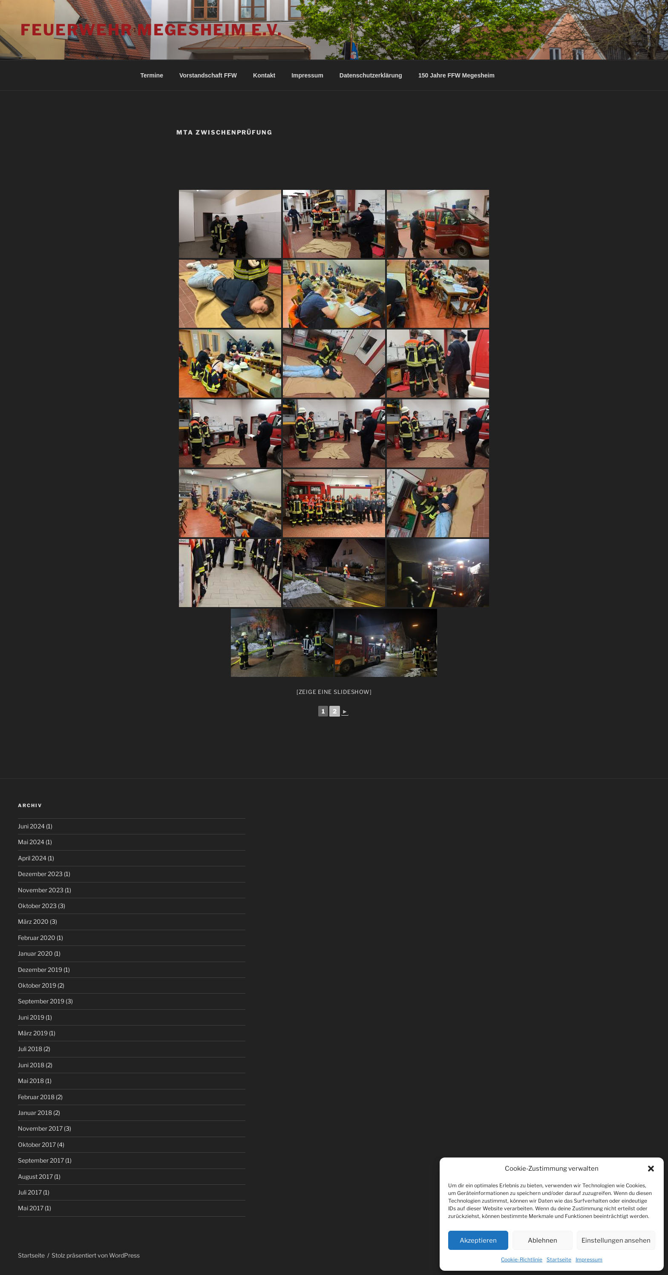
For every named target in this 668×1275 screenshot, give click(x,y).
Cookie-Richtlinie (521, 1259)
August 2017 (35, 1176)
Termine (152, 75)
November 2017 (40, 1128)
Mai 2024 (31, 841)
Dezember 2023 (40, 873)
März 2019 (33, 1033)
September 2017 (41, 1160)
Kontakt (264, 75)
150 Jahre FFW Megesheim (456, 75)
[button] (651, 1168)
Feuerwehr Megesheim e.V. (151, 29)
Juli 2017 (30, 1192)
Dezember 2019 (40, 969)
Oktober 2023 (37, 905)
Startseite (559, 1259)
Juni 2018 (31, 1065)
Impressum (589, 1259)
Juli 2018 (30, 1048)
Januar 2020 (35, 953)
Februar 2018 (36, 1096)
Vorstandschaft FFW (208, 75)
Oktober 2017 (37, 1144)
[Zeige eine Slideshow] (334, 691)
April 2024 (32, 858)
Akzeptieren (478, 1240)
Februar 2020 (36, 937)
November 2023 (40, 890)
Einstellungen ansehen (616, 1240)
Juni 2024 (31, 826)
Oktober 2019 (37, 985)
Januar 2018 (35, 1112)
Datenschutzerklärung (371, 75)
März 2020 (33, 921)
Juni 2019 (31, 1017)
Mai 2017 (30, 1208)
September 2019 (41, 1001)
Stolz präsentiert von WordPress (96, 1255)
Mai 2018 (31, 1080)
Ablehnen (542, 1240)
